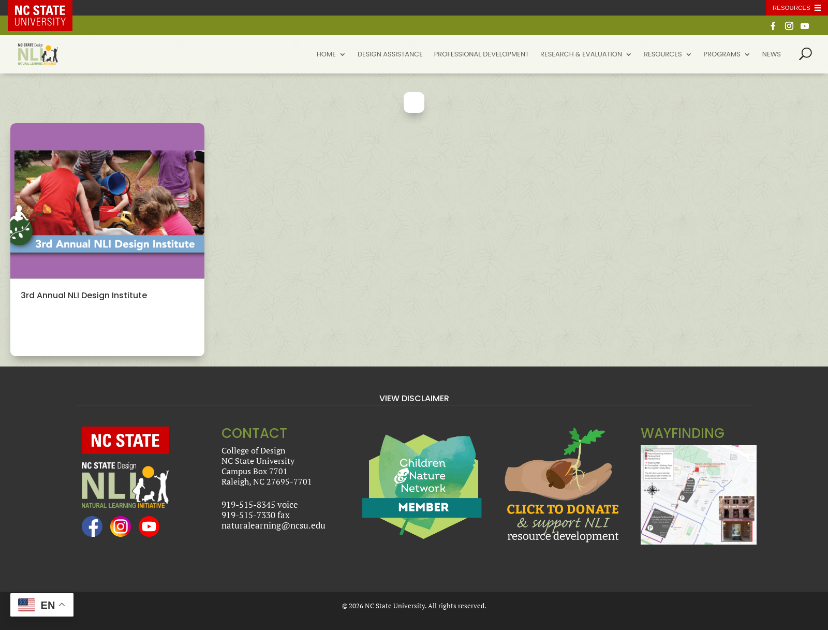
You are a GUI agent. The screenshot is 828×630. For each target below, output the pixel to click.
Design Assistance (390, 55)
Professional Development (481, 55)
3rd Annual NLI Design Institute (84, 295)
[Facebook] (773, 29)
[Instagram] (789, 29)
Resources (663, 55)
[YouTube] (805, 29)
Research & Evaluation (581, 55)
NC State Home (47, 8)
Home (326, 55)
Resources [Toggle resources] (791, 8)
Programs (722, 55)
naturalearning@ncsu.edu (273, 525)
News (771, 55)
